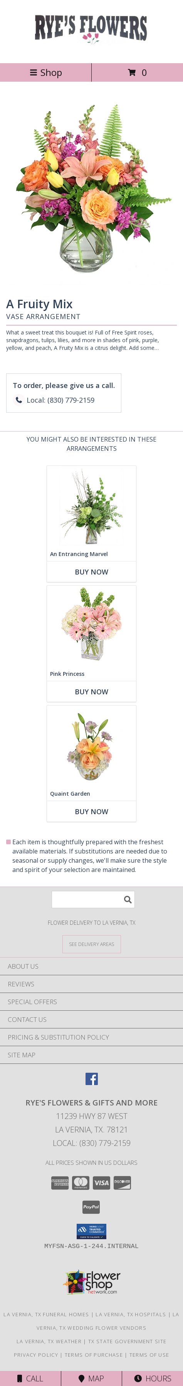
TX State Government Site (127, 1341)
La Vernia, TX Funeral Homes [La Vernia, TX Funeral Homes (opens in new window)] (46, 1314)
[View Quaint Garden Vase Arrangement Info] (91, 746)
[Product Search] (93, 899)
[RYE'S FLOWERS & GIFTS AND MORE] (91, 51)
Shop (46, 72)
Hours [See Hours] (152, 1378)
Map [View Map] (91, 1378)
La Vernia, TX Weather (49, 1341)
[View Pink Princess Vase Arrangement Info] (91, 626)
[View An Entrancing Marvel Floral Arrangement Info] (91, 506)
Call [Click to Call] (30, 1378)
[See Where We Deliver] (91, 944)
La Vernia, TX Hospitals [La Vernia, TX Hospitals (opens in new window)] (131, 1314)
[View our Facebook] (92, 1082)
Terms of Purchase (94, 1354)
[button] (91, 1231)
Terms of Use (149, 1354)
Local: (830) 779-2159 (92, 1143)
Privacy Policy (36, 1354)
